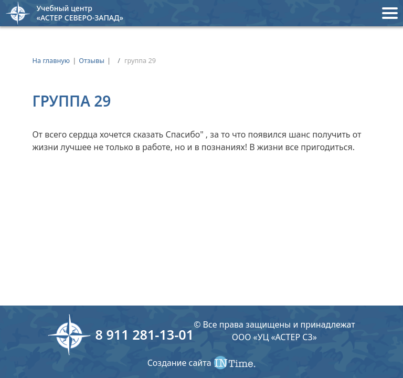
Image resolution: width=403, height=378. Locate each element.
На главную (51, 60)
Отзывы (91, 60)
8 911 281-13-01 (144, 334)
